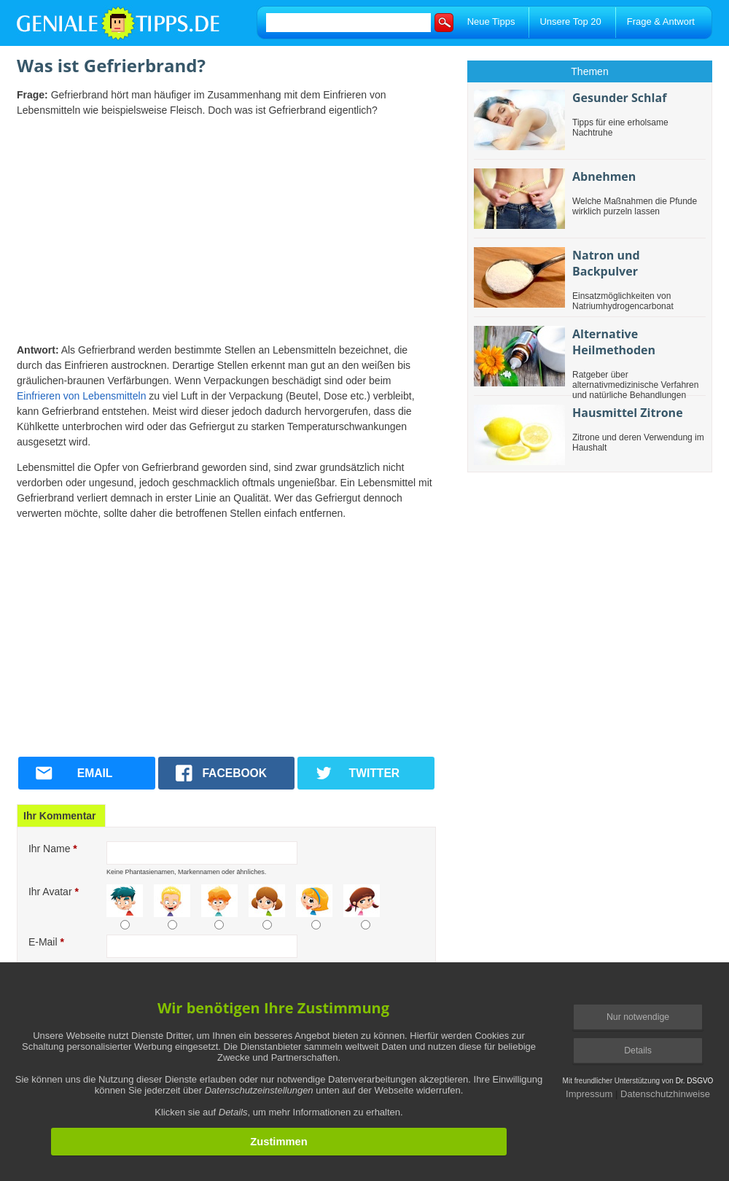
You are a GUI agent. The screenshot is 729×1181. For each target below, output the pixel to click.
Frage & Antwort (661, 21)
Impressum (589, 1093)
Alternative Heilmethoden (613, 342)
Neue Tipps (491, 21)
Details (638, 1050)
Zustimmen (278, 1141)
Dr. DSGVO (695, 1081)
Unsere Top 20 (570, 21)
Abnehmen (604, 176)
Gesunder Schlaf (619, 98)
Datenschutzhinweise (665, 1093)
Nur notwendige (638, 1017)
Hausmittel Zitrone (627, 413)
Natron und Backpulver (606, 263)
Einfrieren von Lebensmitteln (81, 396)
